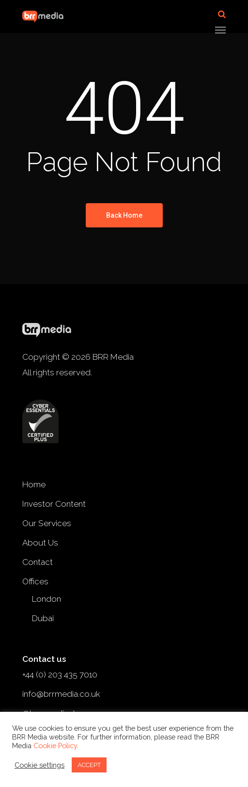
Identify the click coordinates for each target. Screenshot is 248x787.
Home (34, 484)
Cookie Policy (55, 745)
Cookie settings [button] (39, 765)
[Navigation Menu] (220, 29)
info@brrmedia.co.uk (61, 694)
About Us (40, 542)
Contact (37, 562)
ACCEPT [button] (89, 765)
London (46, 599)
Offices (35, 581)
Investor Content (54, 504)
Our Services (46, 523)
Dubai (43, 618)
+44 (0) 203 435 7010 (59, 674)
